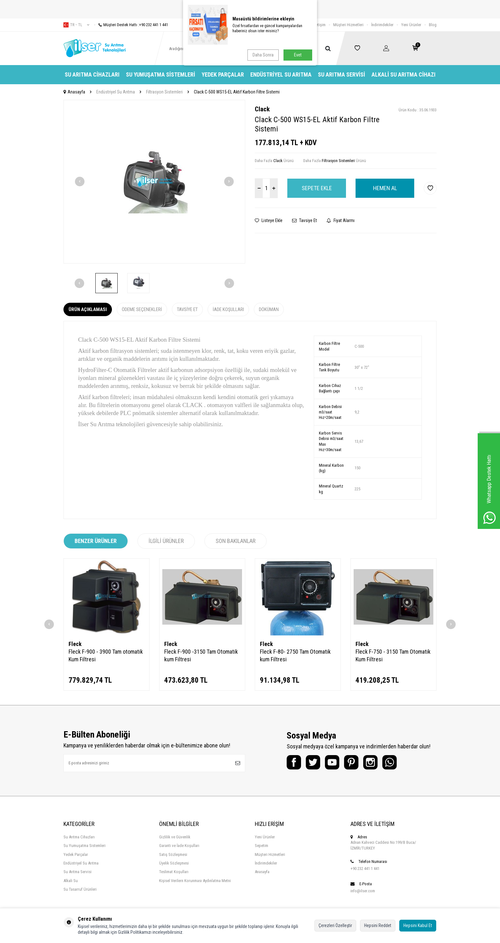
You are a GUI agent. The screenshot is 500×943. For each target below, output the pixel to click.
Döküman (269, 309)
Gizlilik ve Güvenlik (174, 837)
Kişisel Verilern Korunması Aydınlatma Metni (195, 880)
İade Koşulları (228, 309)
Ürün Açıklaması (88, 309)
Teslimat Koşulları (173, 871)
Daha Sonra (263, 54)
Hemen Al (385, 188)
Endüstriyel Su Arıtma (281, 74)
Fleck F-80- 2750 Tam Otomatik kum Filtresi (295, 655)
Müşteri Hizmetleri (348, 24)
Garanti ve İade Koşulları (179, 845)
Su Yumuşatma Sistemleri (160, 74)
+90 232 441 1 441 (364, 868)
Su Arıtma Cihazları (92, 74)
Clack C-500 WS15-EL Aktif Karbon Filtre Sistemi (237, 91)
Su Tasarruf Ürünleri (80, 889)
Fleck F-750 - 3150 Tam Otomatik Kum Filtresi (393, 655)
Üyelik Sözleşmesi (174, 863)
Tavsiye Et (304, 220)
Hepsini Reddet (377, 925)
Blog (433, 24)
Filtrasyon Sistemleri (164, 91)
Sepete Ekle (317, 188)
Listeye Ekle (269, 220)
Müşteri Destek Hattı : (131, 24)
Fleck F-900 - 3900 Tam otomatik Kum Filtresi (106, 655)
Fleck (75, 644)
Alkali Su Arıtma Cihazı (403, 74)
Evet (298, 54)
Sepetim (261, 845)
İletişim (320, 24)
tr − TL (76, 24)
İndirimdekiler (382, 24)
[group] (154, 181)
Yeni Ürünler (411, 24)
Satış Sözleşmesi (173, 854)
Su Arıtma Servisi (341, 74)
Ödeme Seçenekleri (142, 309)
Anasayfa (74, 91)
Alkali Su (70, 880)
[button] (80, 181)
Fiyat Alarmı (341, 220)
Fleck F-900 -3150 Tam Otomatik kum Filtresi (201, 655)
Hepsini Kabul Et (417, 925)
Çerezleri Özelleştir (335, 925)
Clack (262, 109)
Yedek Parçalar (223, 74)
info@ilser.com (362, 890)
